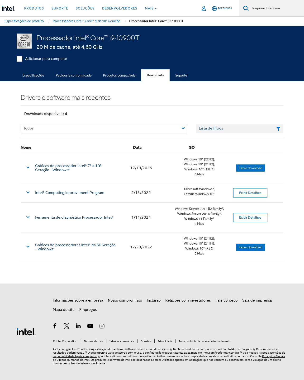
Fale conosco (226, 300)
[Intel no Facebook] (55, 326)
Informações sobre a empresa (78, 300)
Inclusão (154, 300)
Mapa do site (64, 309)
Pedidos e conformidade (74, 75)
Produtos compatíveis (119, 75)
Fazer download (250, 168)
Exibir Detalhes (250, 193)
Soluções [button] (85, 8)
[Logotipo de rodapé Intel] (26, 331)
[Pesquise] (246, 8)
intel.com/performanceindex (221, 352)
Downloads (155, 75)
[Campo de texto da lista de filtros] (239, 128)
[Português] (222, 8)
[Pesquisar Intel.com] (276, 8)
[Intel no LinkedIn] (78, 326)
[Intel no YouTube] (90, 326)
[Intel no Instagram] (102, 326)
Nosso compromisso (125, 300)
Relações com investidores (188, 300)
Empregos (88, 309)
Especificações (33, 75)
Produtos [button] (34, 8)
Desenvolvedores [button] (119, 8)
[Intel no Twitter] (67, 326)
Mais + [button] (151, 8)
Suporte (181, 75)
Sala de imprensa (257, 300)
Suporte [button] (60, 8)
